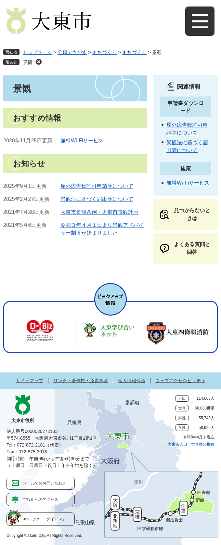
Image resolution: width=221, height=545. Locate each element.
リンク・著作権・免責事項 (80, 380)
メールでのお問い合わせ (44, 483)
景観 (27, 62)
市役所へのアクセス (40, 499)
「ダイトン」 (44, 519)
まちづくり (104, 52)
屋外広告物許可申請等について (96, 186)
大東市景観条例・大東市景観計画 (99, 212)
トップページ (37, 52)
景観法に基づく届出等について (96, 199)
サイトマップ (29, 380)
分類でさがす (72, 52)
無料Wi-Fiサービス (82, 140)
